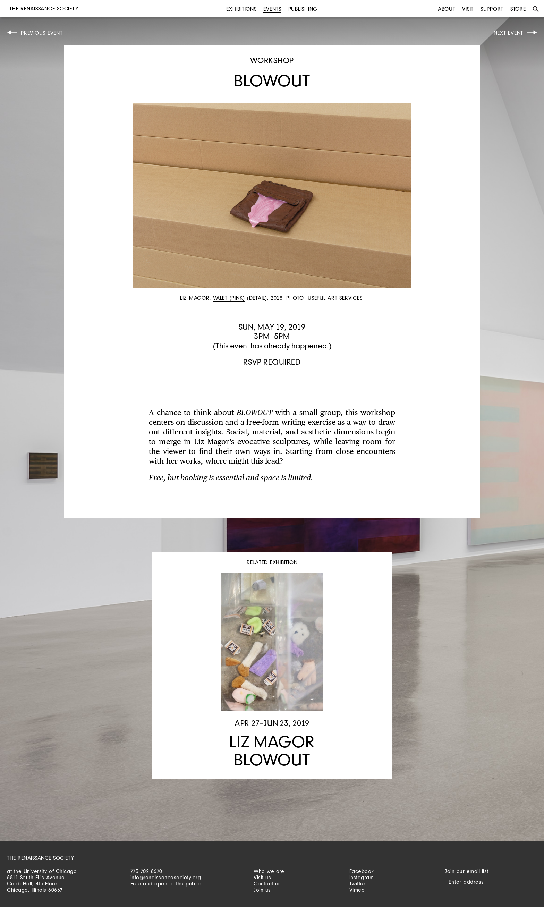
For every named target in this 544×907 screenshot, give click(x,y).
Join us (262, 890)
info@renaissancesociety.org (165, 877)
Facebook (361, 871)
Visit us (262, 877)
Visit (468, 9)
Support (492, 9)
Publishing (303, 9)
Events (272, 9)
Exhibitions (241, 9)
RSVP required (272, 362)
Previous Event (42, 32)
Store (518, 9)
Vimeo (357, 890)
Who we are (269, 871)
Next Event (509, 32)
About (447, 9)
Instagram (361, 877)
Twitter (357, 883)
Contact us (267, 883)
